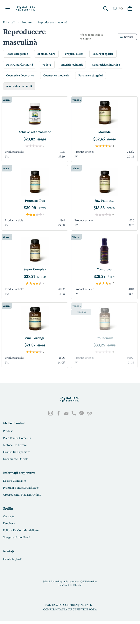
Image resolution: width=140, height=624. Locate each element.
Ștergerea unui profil (16, 537)
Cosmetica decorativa (20, 75)
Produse (27, 22)
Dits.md (77, 584)
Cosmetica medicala (56, 75)
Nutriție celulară (72, 64)
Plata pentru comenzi (17, 438)
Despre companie (14, 480)
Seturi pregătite (103, 53)
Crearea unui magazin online (22, 494)
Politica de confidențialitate (21, 530)
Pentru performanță (19, 64)
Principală (9, 22)
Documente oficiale (15, 459)
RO (120, 8)
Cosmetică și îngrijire (106, 64)
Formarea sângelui (90, 75)
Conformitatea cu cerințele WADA (70, 609)
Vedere (47, 64)
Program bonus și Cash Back (21, 487)
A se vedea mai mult (19, 86)
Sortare (127, 37)
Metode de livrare (15, 445)
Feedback (9, 523)
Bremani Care (46, 53)
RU (115, 8)
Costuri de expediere (16, 452)
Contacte (9, 516)
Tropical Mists (74, 53)
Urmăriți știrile (12, 559)
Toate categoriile (17, 53)
